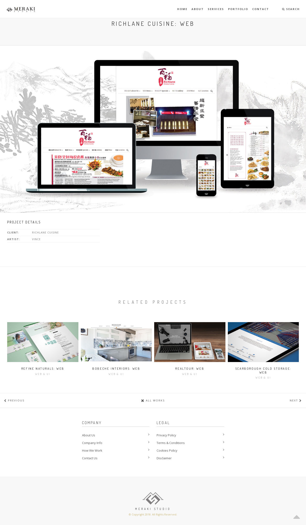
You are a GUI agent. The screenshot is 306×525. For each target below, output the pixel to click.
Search (291, 9)
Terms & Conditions (171, 443)
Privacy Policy (166, 435)
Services (216, 9)
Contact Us (90, 458)
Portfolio (238, 9)
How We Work (92, 450)
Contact (260, 9)
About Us (88, 435)
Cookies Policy (167, 450)
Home (182, 9)
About (197, 9)
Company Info (92, 443)
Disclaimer (164, 458)
